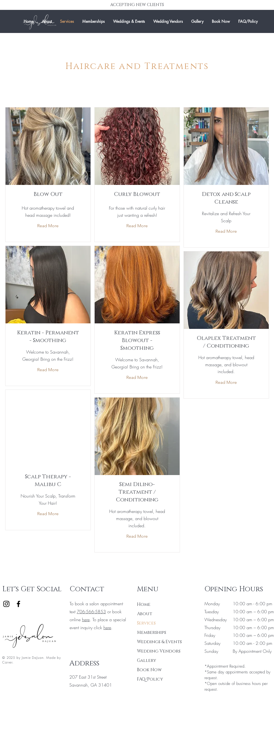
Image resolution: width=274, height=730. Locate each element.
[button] (129, 21)
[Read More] (48, 226)
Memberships (151, 632)
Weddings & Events (156, 642)
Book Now (149, 670)
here (86, 620)
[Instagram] (6, 604)
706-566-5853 (91, 612)
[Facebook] (18, 604)
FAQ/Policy (150, 679)
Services (146, 623)
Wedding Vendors (156, 651)
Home (143, 604)
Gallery (146, 660)
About (144, 614)
